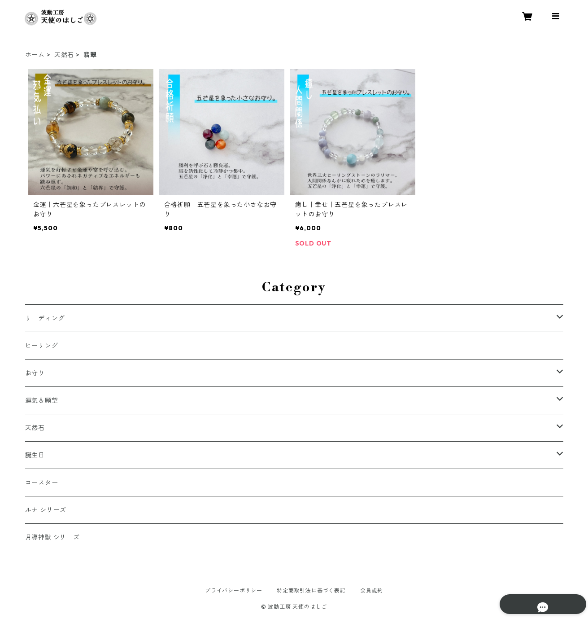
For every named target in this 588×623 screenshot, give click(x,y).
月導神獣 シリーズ (52, 537)
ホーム (35, 55)
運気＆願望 (41, 400)
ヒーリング (41, 346)
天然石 (64, 55)
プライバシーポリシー (233, 590)
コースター (41, 482)
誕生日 (35, 455)
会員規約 (371, 590)
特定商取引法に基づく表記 (311, 590)
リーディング (45, 318)
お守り (35, 373)
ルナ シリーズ (46, 510)
